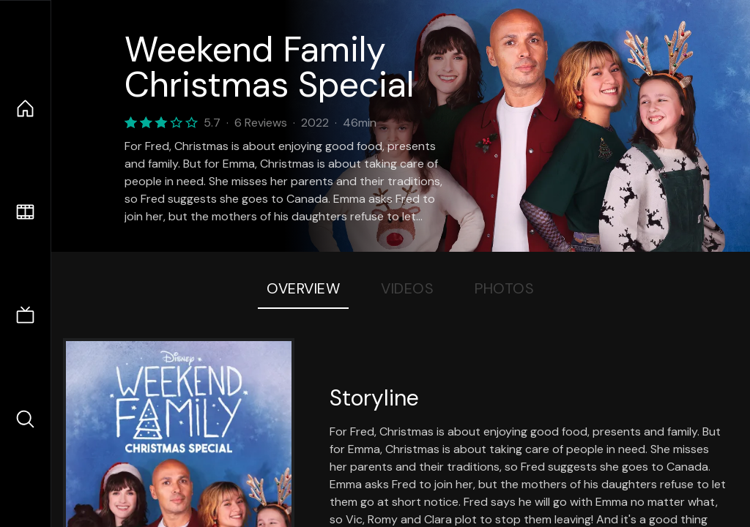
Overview (303, 288)
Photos (504, 288)
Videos (407, 288)
